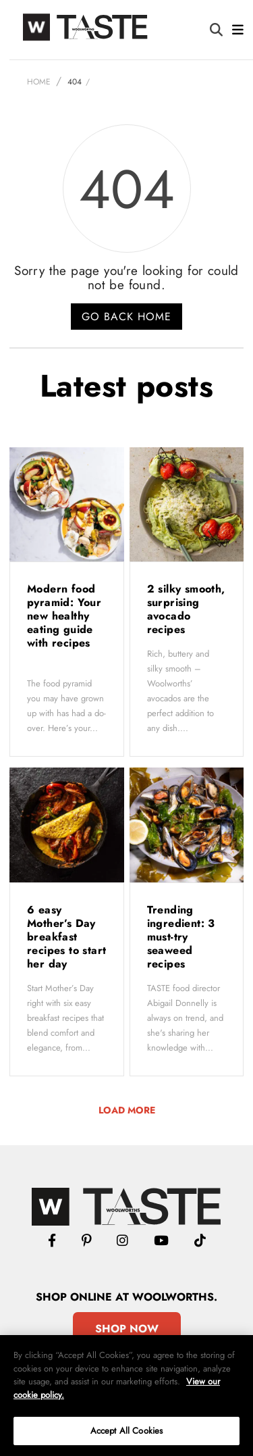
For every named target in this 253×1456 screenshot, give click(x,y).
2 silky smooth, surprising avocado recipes (186, 609)
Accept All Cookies (126, 1430)
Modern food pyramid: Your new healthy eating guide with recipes (64, 616)
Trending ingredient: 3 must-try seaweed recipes (181, 937)
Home (39, 82)
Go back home (126, 316)
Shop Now (127, 1328)
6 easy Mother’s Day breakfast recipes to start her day (66, 937)
